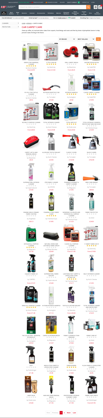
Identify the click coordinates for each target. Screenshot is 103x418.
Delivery (62, 2)
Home (23, 23)
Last (74, 413)
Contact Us (85, 2)
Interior (29, 23)
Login (93, 2)
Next (69, 413)
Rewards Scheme (51, 2)
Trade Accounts (37, 2)
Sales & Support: (18, 2)
